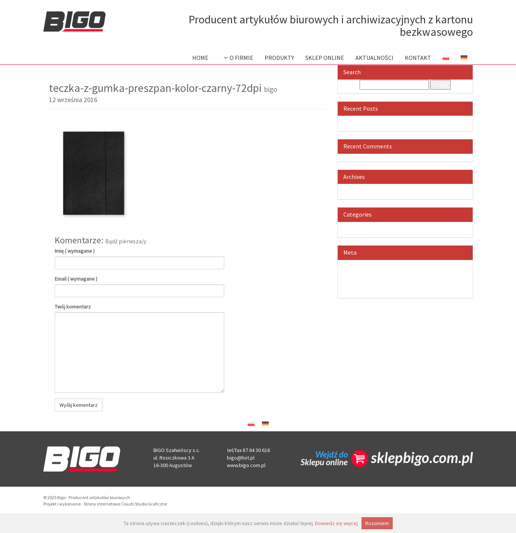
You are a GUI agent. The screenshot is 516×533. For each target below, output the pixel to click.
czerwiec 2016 (413, 188)
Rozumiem (377, 523)
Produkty (279, 57)
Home (200, 57)
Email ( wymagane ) (76, 278)
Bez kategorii (413, 226)
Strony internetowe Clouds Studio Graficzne (125, 504)
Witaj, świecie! (413, 119)
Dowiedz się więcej (336, 523)
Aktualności (374, 57)
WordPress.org (412, 286)
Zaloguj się (413, 264)
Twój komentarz (73, 306)
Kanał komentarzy (412, 279)
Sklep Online (324, 57)
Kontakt (418, 57)
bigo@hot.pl (240, 457)
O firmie (237, 57)
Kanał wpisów (412, 271)
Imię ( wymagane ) (75, 250)
